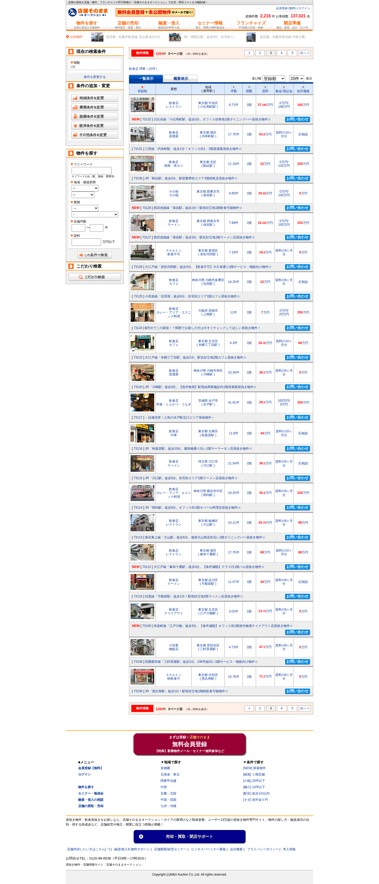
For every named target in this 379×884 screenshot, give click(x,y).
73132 (146, 119)
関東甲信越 (168, 781)
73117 (138, 417)
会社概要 (236, 849)
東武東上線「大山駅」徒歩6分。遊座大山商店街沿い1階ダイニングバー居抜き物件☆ (205, 537)
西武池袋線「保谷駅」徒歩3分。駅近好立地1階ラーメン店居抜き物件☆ (204, 237)
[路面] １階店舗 (254, 774)
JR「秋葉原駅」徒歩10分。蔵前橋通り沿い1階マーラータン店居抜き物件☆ (198, 448)
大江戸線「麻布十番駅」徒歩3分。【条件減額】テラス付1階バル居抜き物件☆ (209, 567)
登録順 (142, 89)
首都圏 (165, 768)
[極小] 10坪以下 (254, 787)
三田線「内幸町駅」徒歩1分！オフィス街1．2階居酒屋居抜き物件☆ (193, 149)
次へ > (304, 53)
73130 (138, 178)
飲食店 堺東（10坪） (144, 69)
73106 (138, 691)
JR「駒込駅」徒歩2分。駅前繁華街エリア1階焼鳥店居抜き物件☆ (191, 178)
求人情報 (289, 849)
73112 (146, 567)
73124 (138, 328)
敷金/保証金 (284, 89)
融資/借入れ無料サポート (132, 849)
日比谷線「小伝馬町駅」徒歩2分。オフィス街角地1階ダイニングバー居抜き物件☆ (212, 119)
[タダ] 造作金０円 (255, 800)
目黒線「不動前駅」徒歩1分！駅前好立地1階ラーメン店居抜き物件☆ (194, 596)
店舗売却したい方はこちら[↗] (88, 849)
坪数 (234, 89)
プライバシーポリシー (263, 849)
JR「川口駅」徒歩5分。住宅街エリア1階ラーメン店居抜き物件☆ (191, 478)
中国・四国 (168, 800)
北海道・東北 (170, 774)
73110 (138, 596)
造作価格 (303, 89)
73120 (138, 387)
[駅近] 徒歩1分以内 (256, 793)
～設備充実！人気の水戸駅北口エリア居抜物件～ (180, 417)
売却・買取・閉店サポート (189, 836)
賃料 (265, 89)
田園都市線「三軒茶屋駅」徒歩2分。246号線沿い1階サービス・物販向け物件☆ (201, 662)
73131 (138, 149)
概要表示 (180, 78)
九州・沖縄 (168, 806)
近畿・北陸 (168, 793)
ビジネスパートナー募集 (208, 849)
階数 (249, 89)
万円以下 (108, 242)
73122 (138, 357)
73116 (138, 448)
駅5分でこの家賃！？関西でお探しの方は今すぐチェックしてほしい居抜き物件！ (203, 328)
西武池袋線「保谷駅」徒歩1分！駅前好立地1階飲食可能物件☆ (198, 208)
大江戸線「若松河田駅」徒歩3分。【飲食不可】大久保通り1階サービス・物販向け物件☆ (208, 267)
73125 (138, 296)
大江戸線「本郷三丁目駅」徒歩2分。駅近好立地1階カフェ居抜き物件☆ (195, 357)
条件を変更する (95, 76)
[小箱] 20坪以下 (254, 781)
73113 (138, 537)
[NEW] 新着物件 (254, 768)
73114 (138, 507)
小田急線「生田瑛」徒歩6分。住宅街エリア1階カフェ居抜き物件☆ (192, 296)
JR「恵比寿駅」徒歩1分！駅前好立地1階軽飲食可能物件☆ (186, 691)
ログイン (304, 8)
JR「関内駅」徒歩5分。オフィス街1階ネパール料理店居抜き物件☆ (193, 507)
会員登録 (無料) (286, 8)
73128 (146, 208)
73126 (138, 267)
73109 (146, 626)
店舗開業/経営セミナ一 (170, 849)
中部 (164, 787)
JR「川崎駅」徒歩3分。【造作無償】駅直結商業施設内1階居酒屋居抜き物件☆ (201, 387)
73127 (146, 237)
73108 (138, 662)
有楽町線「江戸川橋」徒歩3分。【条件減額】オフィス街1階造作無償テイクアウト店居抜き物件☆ (223, 626)
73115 (138, 478)
